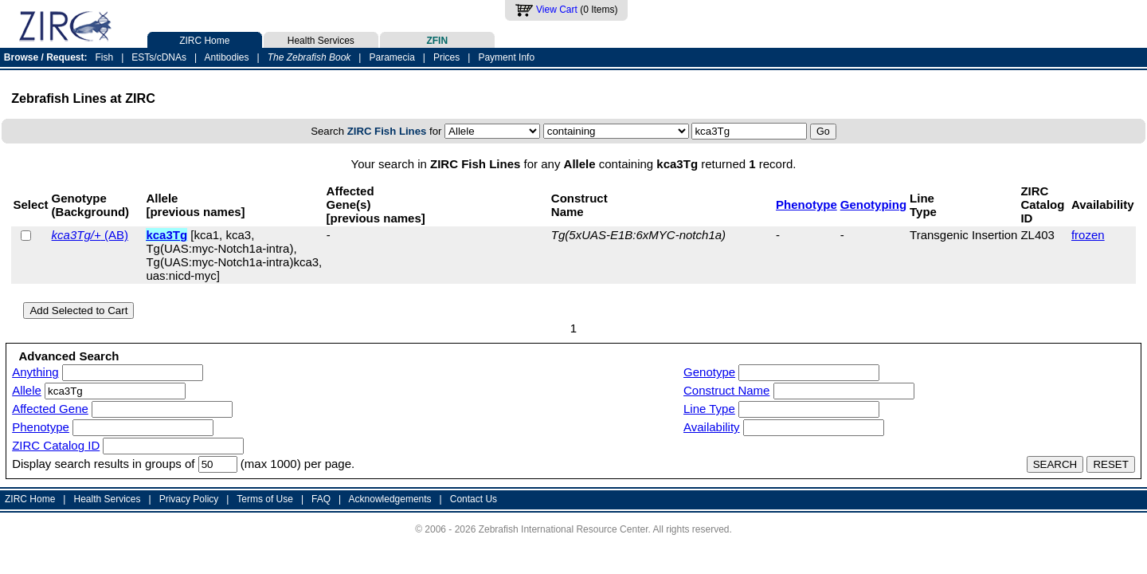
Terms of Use (265, 499)
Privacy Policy (189, 499)
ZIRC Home (204, 39)
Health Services (321, 39)
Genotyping (873, 204)
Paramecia (391, 57)
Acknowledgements (390, 499)
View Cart (556, 9)
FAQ (321, 499)
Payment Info (506, 57)
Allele (26, 390)
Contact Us (473, 499)
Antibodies (226, 57)
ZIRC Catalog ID (56, 445)
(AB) (90, 235)
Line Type (709, 408)
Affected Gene (50, 408)
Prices (446, 57)
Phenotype (806, 204)
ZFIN (437, 39)
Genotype (709, 372)
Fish (105, 57)
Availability (711, 427)
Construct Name (726, 390)
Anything (35, 372)
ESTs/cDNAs (158, 57)
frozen (1088, 235)
